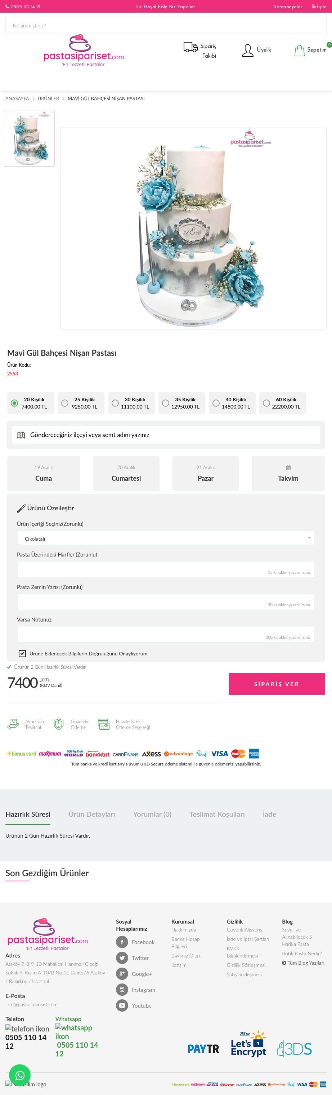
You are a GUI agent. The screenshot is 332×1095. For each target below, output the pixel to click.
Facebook (135, 942)
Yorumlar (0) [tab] (152, 814)
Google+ (134, 974)
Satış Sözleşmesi (244, 974)
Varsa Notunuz (34, 619)
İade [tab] (269, 814)
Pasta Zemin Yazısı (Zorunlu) (49, 587)
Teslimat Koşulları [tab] (217, 814)
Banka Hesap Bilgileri (185, 942)
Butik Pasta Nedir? (302, 953)
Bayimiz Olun (185, 955)
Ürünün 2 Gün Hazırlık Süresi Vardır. (46, 667)
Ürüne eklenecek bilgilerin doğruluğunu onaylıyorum (88, 653)
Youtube (134, 1005)
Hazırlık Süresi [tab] (27, 814)
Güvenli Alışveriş (245, 929)
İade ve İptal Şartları (248, 939)
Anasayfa (17, 98)
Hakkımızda (183, 929)
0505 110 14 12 (22, 6)
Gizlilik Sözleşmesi (246, 965)
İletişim (319, 7)
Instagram (135, 989)
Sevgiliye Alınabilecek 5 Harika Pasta (297, 936)
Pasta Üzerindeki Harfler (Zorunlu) (57, 554)
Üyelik (256, 50)
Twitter (132, 958)
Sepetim (310, 50)
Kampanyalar (287, 7)
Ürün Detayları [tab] (91, 814)
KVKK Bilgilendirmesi (242, 952)
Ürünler (48, 98)
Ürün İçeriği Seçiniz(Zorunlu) (50, 523)
